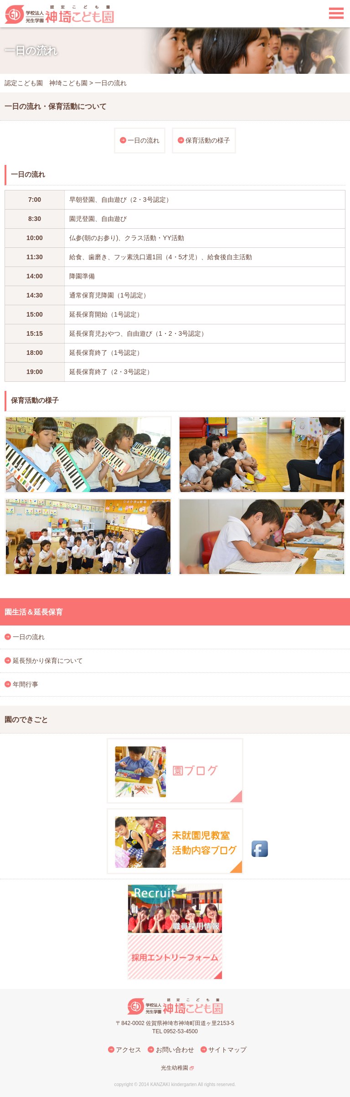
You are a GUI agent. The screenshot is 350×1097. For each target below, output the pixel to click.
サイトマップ (227, 1049)
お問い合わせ (175, 1049)
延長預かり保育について (48, 660)
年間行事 (25, 684)
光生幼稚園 (174, 1068)
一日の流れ (144, 140)
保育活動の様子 (207, 140)
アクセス (128, 1049)
